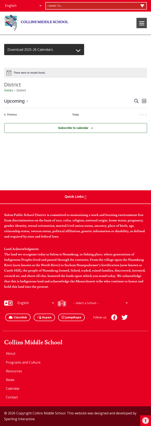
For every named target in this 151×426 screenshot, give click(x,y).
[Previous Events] (10, 115)
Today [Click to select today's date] (75, 114)
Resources (14, 371)
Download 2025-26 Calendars (30, 49)
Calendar (13, 388)
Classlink (18, 317)
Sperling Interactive (19, 419)
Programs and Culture (23, 362)
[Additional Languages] (23, 5)
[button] (145, 420)
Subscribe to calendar (73, 128)
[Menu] (141, 23)
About (10, 353)
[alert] (75, 73)
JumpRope (71, 317)
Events (8, 90)
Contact (12, 397)
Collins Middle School (33, 342)
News (10, 379)
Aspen (44, 317)
